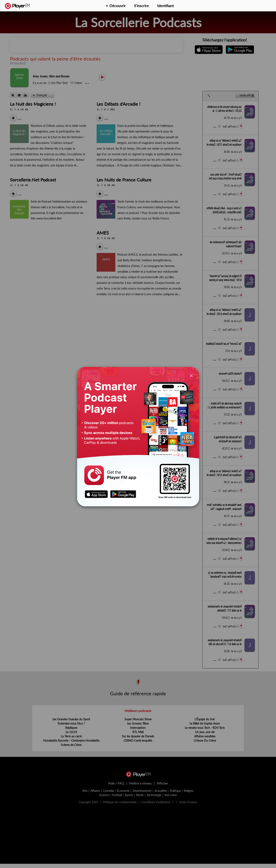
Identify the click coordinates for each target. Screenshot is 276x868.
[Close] (191, 375)
